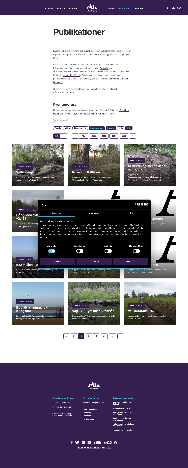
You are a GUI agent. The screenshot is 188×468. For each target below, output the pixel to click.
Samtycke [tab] (56, 213)
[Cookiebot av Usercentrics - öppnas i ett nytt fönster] (137, 205)
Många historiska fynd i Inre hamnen (122, 419)
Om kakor (87, 416)
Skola (121, 128)
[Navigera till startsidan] (94, 389)
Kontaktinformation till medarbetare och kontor (62, 414)
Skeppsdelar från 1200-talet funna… (122, 413)
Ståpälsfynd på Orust (122, 408)
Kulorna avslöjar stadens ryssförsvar (123, 425)
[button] (168, 8)
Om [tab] (131, 213)
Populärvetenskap (96, 128)
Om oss (110, 8)
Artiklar (67, 128)
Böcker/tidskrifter (80, 128)
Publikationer (124, 8)
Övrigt (129, 128)
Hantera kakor (88, 419)
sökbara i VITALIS (71, 75)
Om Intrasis (87, 412)
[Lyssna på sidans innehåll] (173, 8)
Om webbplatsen (90, 409)
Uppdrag (72, 8)
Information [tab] (94, 213)
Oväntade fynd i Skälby (122, 430)
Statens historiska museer (93, 447)
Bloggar (48, 8)
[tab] (93, 136)
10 (113, 336)
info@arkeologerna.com (62, 407)
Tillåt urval (94, 261)
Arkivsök (104, 68)
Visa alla (58, 128)
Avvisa (58, 261)
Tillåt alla (130, 261)
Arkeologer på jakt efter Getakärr (122, 403)
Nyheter (61, 8)
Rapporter (111, 128)
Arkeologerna (91, 8)
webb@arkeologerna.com (93, 402)
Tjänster (139, 8)
